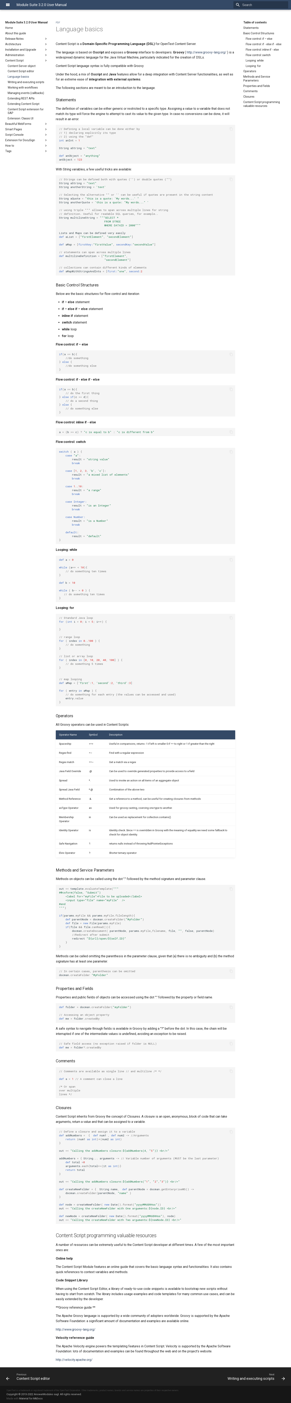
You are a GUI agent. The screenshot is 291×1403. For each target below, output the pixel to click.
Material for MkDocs (31, 1398)
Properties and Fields (256, 86)
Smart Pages (26, 129)
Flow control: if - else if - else (264, 44)
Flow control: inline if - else (262, 49)
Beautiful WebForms (26, 124)
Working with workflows (23, 87)
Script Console (26, 135)
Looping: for (253, 66)
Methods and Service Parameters (256, 78)
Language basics (18, 76)
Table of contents (255, 22)
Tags (26, 151)
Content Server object (22, 66)
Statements (251, 27)
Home (9, 27)
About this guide (15, 33)
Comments (250, 91)
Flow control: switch (258, 55)
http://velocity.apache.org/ (74, 1360)
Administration (26, 55)
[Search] (264, 4)
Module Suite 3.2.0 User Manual (26, 22)
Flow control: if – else (259, 38)
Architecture (26, 44)
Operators (249, 71)
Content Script (26, 60)
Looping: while (255, 60)
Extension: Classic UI (20, 118)
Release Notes (26, 39)
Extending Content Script (23, 103)
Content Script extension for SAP (26, 111)
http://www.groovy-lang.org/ (206, 52)
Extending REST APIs (21, 98)
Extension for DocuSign (26, 140)
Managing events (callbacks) (26, 93)
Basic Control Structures (258, 33)
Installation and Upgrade (26, 49)
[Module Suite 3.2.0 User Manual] (8, 5)
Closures (248, 96)
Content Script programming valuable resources (261, 103)
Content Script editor (21, 71)
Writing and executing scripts (26, 82)
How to (26, 145)
